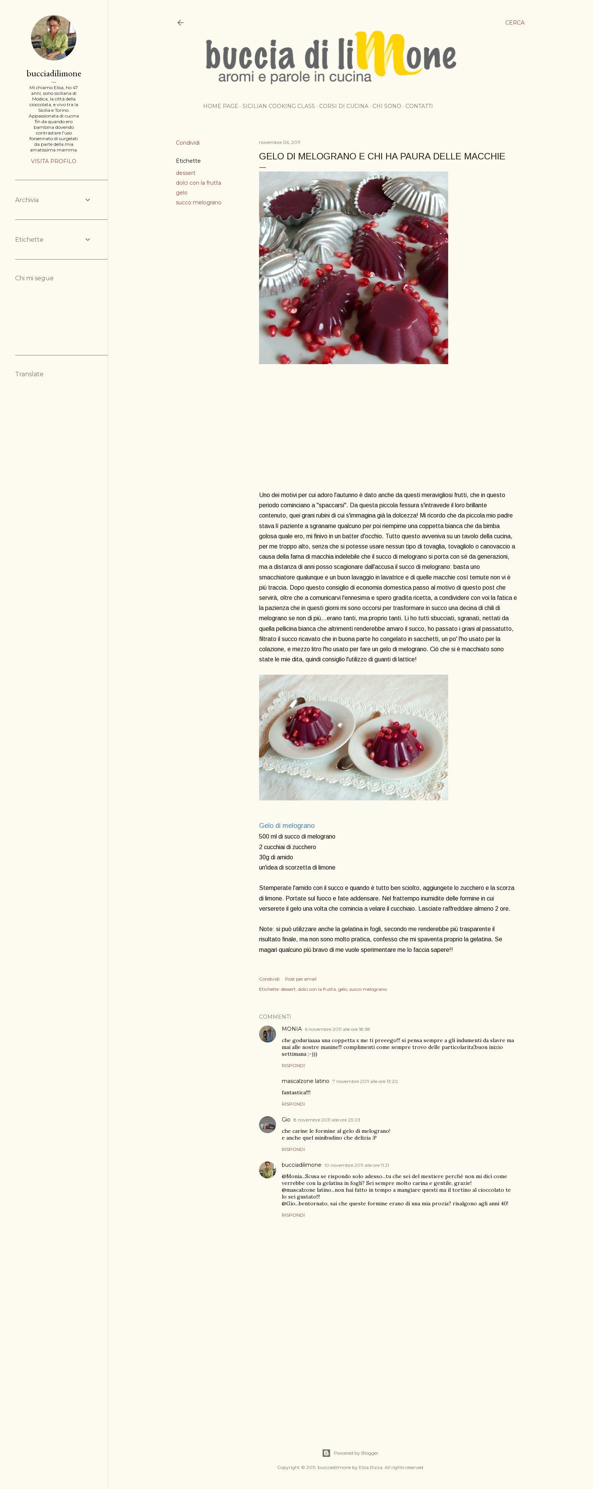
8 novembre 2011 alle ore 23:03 (326, 1120)
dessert (186, 173)
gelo (182, 192)
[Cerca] (515, 23)
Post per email (301, 979)
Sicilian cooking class (278, 106)
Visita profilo (53, 161)
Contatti (419, 106)
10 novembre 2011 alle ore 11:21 (356, 1165)
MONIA (292, 1029)
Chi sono (387, 106)
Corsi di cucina (343, 106)
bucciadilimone (301, 1165)
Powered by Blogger (350, 1453)
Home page (220, 106)
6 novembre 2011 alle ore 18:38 (337, 1029)
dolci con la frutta (198, 182)
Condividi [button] (188, 142)
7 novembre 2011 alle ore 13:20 (365, 1081)
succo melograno (199, 202)
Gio (286, 1119)
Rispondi (293, 1065)
